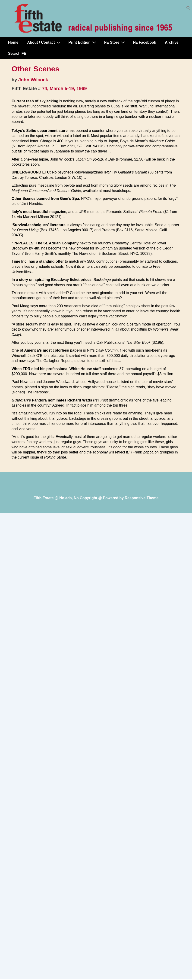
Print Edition (83, 42)
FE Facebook (144, 42)
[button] (188, 9)
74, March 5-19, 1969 (64, 88)
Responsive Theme (142, 498)
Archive (172, 42)
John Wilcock (33, 79)
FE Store (115, 42)
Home (13, 42)
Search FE (17, 53)
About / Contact (44, 42)
